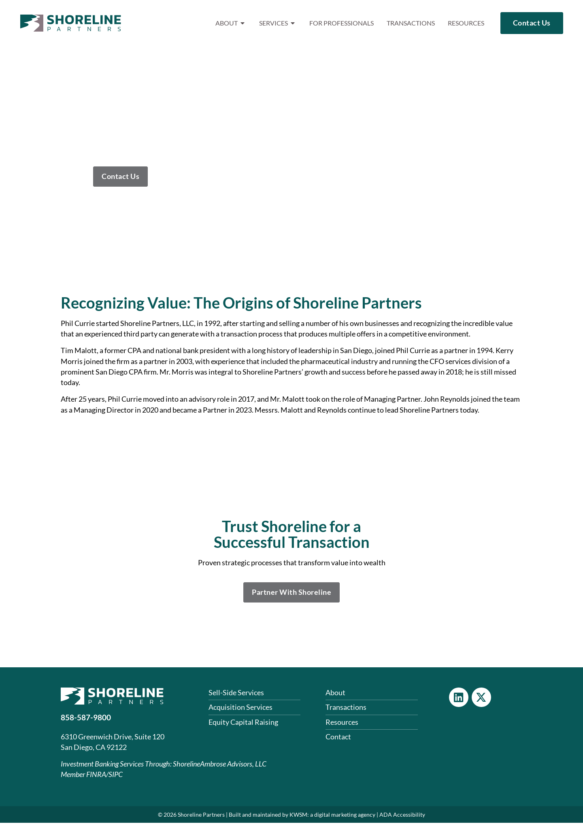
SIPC (116, 776)
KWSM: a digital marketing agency (332, 815)
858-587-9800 (86, 719)
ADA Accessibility (402, 815)
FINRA (96, 776)
